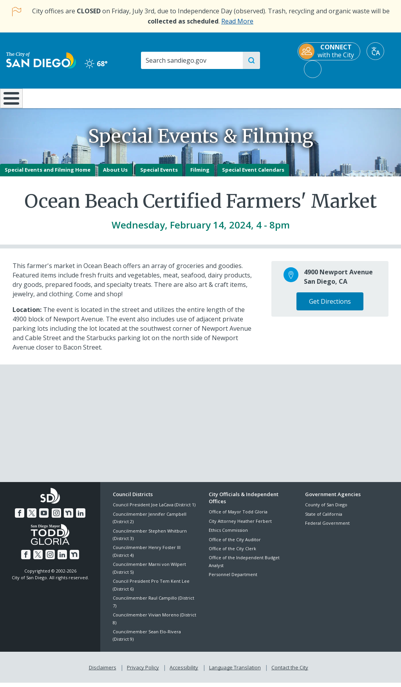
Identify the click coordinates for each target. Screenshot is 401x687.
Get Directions (330, 307)
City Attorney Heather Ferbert (240, 526)
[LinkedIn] (79, 517)
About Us (115, 175)
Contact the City (288, 671)
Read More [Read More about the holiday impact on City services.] (237, 21)
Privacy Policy (144, 671)
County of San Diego (326, 510)
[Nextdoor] (67, 517)
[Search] (191, 60)
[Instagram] (56, 517)
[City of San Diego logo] (41, 59)
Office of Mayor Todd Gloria (238, 517)
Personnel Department (233, 580)
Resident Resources (114, 98)
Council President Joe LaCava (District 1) (154, 510)
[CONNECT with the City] (329, 51)
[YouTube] (44, 517)
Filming (200, 175)
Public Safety (301, 98)
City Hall (367, 98)
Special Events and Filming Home (47, 175)
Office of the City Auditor (235, 545)
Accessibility (184, 671)
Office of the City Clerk (232, 554)
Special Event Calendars (253, 175)
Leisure (51, 98)
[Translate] (375, 51)
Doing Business (173, 98)
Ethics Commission (228, 536)
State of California (323, 519)
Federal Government (327, 528)
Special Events (159, 175)
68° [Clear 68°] (96, 63)
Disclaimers (104, 671)
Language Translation (234, 671)
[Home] (10, 101)
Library (234, 98)
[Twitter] (33, 517)
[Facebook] (21, 517)
